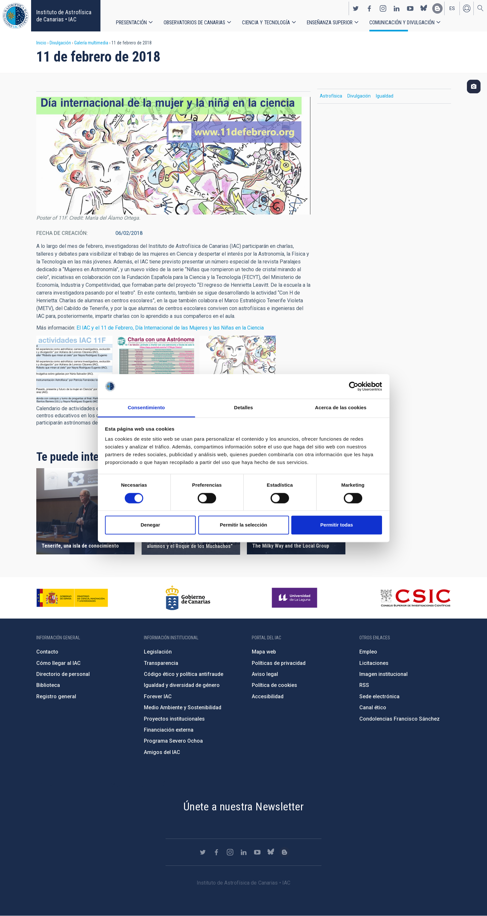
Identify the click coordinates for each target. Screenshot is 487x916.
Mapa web (264, 652)
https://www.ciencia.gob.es (72, 597)
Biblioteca (48, 685)
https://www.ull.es (295, 598)
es (452, 8)
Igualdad (384, 96)
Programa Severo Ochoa (173, 741)
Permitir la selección (243, 525)
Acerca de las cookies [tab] (340, 408)
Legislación (158, 652)
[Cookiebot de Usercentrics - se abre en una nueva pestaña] (353, 386)
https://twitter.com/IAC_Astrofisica (356, 8)
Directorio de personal (63, 674)
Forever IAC (158, 696)
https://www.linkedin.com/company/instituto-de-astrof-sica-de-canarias (396, 8)
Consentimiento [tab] (146, 408)
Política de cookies (274, 685)
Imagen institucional (383, 674)
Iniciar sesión (466, 8)
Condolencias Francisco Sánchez (399, 719)
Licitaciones (373, 663)
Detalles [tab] (243, 408)
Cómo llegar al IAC (58, 663)
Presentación (131, 22)
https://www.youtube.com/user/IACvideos (410, 8)
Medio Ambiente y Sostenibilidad (182, 707)
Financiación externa (168, 730)
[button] (74, 369)
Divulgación (60, 42)
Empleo (368, 652)
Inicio (41, 42)
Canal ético (372, 707)
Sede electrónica (379, 696)
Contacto (47, 652)
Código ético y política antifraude (183, 674)
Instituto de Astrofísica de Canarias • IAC (63, 16)
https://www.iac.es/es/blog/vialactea (437, 8)
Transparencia (161, 663)
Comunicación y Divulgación (402, 22)
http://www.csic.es (415, 598)
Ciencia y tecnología (266, 22)
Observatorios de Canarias (194, 22)
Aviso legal (265, 674)
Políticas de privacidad (279, 663)
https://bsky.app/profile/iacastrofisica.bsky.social (424, 8)
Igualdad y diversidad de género (182, 685)
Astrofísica (331, 96)
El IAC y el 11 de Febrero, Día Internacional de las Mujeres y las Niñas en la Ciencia (170, 328)
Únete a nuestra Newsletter (243, 806)
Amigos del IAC (162, 752)
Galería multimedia (91, 42)
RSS (364, 685)
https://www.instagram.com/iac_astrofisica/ (383, 8)
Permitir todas (336, 525)
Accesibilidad (268, 696)
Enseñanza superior (330, 22)
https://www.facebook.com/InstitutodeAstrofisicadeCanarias (369, 8)
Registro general (56, 696)
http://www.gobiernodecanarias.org (188, 598)
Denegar (150, 525)
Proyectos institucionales (174, 719)
